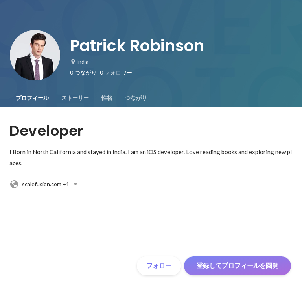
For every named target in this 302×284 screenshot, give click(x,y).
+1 (44, 184)
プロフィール (32, 98)
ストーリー (75, 98)
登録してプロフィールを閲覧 (237, 265)
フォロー (158, 265)
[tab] (32, 97)
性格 (106, 98)
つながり (136, 98)
